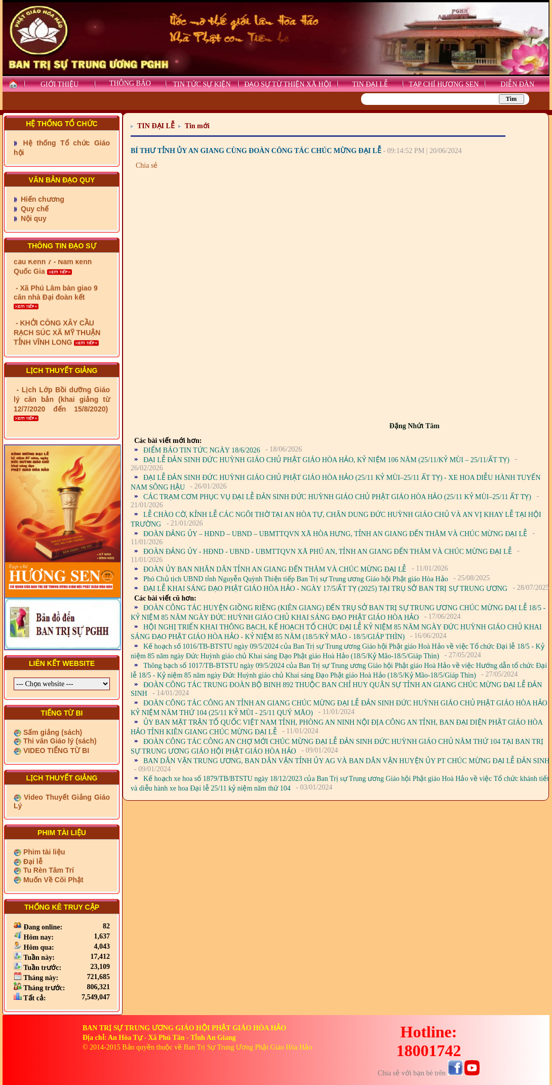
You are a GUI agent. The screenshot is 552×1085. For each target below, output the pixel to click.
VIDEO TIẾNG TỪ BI (55, 750)
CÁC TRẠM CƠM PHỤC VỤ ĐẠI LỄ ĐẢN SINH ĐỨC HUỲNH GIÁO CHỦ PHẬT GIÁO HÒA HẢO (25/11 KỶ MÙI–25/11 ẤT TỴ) (337, 497)
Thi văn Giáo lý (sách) (59, 741)
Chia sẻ (146, 165)
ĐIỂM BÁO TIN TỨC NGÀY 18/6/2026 (201, 450)
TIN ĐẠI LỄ (370, 84)
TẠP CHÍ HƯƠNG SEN (444, 84)
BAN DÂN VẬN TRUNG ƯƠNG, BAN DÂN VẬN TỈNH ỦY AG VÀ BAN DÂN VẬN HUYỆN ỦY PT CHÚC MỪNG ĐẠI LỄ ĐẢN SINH (346, 761)
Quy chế (34, 209)
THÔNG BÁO (130, 83)
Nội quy (33, 218)
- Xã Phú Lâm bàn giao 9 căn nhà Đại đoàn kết (56, 316)
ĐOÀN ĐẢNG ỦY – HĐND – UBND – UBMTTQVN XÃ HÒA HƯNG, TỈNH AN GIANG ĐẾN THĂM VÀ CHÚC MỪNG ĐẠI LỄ (335, 534)
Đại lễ (32, 861)
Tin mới (197, 126)
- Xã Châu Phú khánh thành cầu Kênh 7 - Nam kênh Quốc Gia (61, 281)
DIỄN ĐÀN (517, 84)
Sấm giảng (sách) (51, 732)
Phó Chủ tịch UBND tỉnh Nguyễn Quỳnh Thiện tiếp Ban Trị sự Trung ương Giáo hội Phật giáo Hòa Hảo (295, 579)
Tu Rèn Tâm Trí (47, 870)
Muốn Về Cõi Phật (52, 880)
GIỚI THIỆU (59, 84)
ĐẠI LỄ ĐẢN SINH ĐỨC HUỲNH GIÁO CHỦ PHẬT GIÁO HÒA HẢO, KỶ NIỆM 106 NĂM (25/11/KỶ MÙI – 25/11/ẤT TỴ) (326, 460)
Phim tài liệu (43, 852)
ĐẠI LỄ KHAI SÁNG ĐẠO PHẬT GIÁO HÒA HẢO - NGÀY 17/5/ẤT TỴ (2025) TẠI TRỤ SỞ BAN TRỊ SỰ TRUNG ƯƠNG (325, 588)
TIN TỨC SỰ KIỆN (201, 84)
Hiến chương (41, 199)
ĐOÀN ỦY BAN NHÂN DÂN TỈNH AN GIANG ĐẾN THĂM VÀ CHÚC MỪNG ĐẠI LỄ (274, 569)
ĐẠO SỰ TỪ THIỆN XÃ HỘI (287, 84)
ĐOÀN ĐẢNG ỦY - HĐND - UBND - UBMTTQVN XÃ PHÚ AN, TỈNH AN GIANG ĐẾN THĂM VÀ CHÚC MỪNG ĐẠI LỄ (327, 551)
